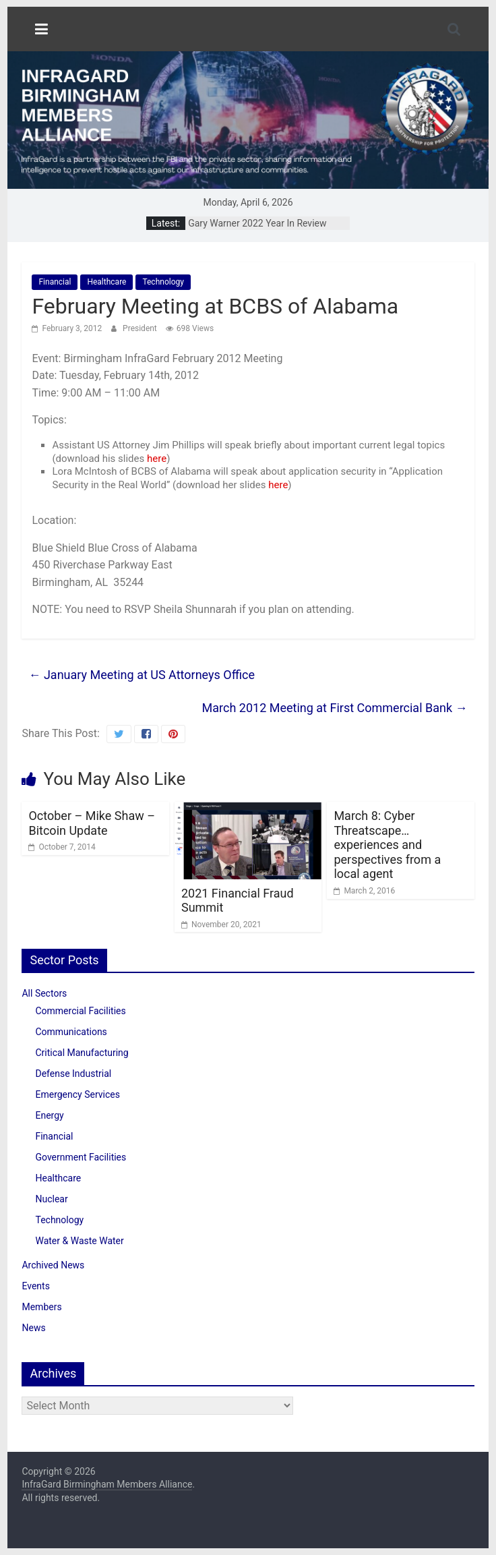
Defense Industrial (73, 1073)
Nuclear (51, 1199)
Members (41, 1306)
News (33, 1327)
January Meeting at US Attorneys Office (141, 675)
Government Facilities (80, 1157)
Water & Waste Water (79, 1240)
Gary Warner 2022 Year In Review (257, 223)
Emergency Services (77, 1094)
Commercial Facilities (80, 1010)
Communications (70, 1031)
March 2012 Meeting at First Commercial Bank (335, 708)
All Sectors (44, 993)
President (141, 328)
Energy (49, 1115)
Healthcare (106, 282)
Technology (162, 282)
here (156, 458)
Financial (54, 282)
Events (35, 1286)
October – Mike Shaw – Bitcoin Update (91, 823)
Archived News (53, 1265)
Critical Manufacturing (81, 1052)
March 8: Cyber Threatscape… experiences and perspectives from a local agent (387, 845)
